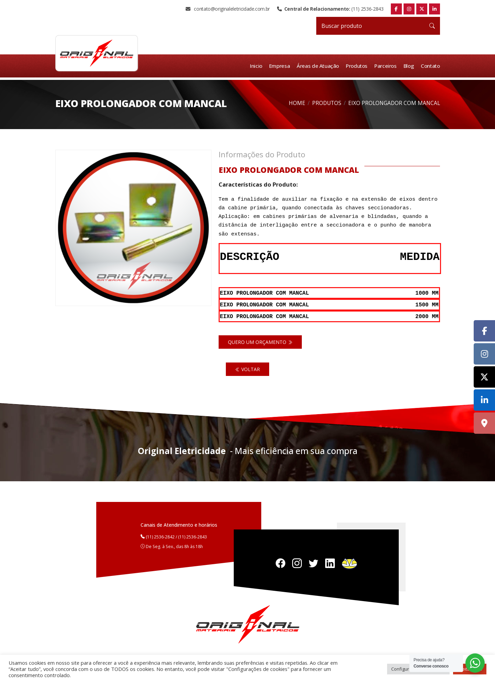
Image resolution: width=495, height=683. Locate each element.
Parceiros (386, 66)
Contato (430, 66)
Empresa (281, 66)
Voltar (247, 368)
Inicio (257, 66)
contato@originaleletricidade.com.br (228, 9)
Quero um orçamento (260, 341)
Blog (409, 66)
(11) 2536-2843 (330, 9)
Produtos (357, 66)
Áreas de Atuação (319, 66)
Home (297, 103)
